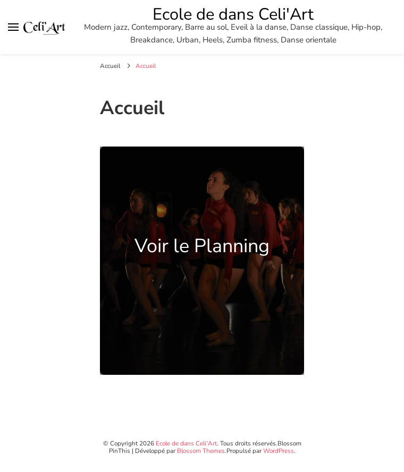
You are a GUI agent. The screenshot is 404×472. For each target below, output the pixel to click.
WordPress (278, 451)
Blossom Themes (201, 451)
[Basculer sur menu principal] (13, 27)
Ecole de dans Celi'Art (233, 14)
